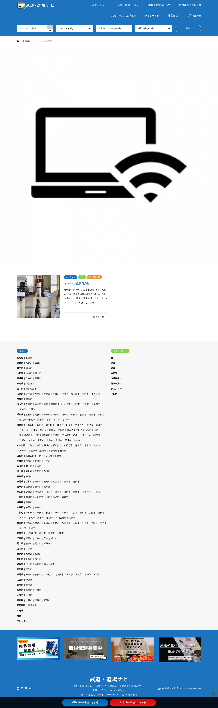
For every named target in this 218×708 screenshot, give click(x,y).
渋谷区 (88, 430)
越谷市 (54, 404)
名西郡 (29, 554)
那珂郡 (38, 394)
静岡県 (20, 481)
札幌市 (29, 358)
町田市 (69, 425)
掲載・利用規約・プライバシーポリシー (99, 695)
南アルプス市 (45, 456)
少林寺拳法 (116, 378)
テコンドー (116, 389)
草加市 (22, 409)
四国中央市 (49, 564)
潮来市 (47, 394)
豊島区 (49, 440)
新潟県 (20, 466)
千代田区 (30, 425)
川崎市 (22, 451)
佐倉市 (83, 414)
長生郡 (101, 414)
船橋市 (29, 414)
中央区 (77, 440)
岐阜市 (47, 487)
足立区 (31, 440)
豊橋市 (29, 492)
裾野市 (47, 481)
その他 (114, 394)
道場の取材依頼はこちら (133, 702)
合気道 (114, 373)
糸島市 (29, 574)
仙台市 (29, 378)
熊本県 (20, 590)
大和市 (31, 445)
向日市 (29, 507)
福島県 (20, 383)
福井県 (20, 476)
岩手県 (20, 368)
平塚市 (47, 445)
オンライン (22, 621)
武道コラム (101, 686)
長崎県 (20, 585)
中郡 (39, 445)
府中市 (90, 425)
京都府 (20, 507)
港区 (96, 430)
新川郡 (29, 471)
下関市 (29, 549)
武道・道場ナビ (109, 679)
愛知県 (20, 492)
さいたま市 (65, 404)
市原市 (56, 414)
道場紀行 (114, 686)
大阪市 (92, 512)
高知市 (29, 569)
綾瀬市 (43, 451)
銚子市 (65, 414)
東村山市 (50, 425)
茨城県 (20, 394)
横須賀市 (57, 445)
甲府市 (58, 456)
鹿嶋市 (29, 394)
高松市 (29, 559)
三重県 (20, 497)
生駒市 (60, 533)
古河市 (85, 394)
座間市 (63, 451)
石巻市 (38, 378)
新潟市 (38, 466)
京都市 (38, 507)
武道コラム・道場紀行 (123, 15)
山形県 (20, 373)
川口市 (76, 404)
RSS (30, 688)
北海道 (20, 358)
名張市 (29, 497)
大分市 (29, 595)
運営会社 (173, 15)
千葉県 (20, 414)
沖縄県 (20, 611)
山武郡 (22, 420)
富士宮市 (57, 481)
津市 (48, 497)
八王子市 (23, 430)
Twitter (22, 688)
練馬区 (70, 430)
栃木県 (20, 389)
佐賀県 (20, 580)
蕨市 (46, 404)
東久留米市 (24, 435)
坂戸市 (38, 404)
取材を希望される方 (190, 5)
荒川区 (68, 440)
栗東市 (29, 502)
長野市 (38, 461)
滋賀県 (20, 502)
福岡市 (87, 574)
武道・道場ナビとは (129, 5)
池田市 (101, 512)
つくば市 (75, 394)
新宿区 (22, 440)
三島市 (38, 481)
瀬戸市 (49, 492)
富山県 (20, 471)
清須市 (58, 492)
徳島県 (20, 554)
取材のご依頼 (99, 690)
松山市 (29, 564)
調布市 (96, 435)
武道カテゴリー (100, 5)
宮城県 (20, 378)
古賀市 (78, 574)
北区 (104, 435)
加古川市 (66, 523)
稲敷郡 (56, 394)
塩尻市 (29, 461)
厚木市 (87, 445)
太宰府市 (48, 574)
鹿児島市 (32, 605)
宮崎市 (38, 600)
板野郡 (38, 554)
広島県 (20, 538)
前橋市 (29, 399)
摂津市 (22, 518)
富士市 (67, 481)
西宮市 (38, 523)
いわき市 (30, 383)
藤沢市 (78, 445)
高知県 (20, 569)
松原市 (31, 518)
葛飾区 (76, 435)
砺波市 (38, 471)
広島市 (38, 538)
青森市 (38, 363)
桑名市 (56, 497)
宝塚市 (29, 523)
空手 (113, 358)
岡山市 (38, 543)
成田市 (74, 414)
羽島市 (29, 487)
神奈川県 (21, 445)
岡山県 (20, 543)
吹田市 (65, 512)
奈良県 (20, 533)
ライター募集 (152, 15)
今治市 (38, 564)
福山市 (54, 538)
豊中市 (83, 512)
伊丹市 (103, 523)
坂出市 (38, 559)
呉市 (46, 538)
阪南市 (49, 518)
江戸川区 (86, 435)
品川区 (79, 430)
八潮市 (31, 409)
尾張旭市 (39, 492)
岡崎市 (76, 492)
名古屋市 (86, 492)
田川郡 (96, 574)
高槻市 (72, 518)
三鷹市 (56, 435)
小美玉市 (95, 394)
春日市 (38, 574)
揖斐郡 (38, 487)
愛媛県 (20, 564)
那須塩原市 (31, 389)
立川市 (34, 430)
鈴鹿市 (65, 497)
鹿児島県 (21, 605)
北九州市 (59, 574)
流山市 (40, 420)
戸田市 (85, 404)
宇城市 (38, 590)
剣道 (113, 368)
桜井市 (42, 533)
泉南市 (40, 512)
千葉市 (31, 420)
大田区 (58, 440)
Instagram (18, 688)
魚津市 (47, 471)
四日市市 (39, 497)
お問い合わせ (193, 15)
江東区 (60, 425)
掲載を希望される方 (159, 5)
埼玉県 (20, 404)
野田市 (47, 414)
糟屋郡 (69, 574)
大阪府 (20, 512)
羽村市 (52, 430)
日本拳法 (115, 383)
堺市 (57, 512)
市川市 (56, 420)
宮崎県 (20, 600)
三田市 (76, 523)
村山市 (38, 373)
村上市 (29, 466)
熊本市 (29, 590)
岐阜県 (20, 487)
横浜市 (96, 445)
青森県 (20, 363)
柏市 (48, 420)
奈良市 (51, 533)
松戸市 (65, 420)
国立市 (43, 430)
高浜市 (67, 492)
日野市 (40, 425)
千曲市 (47, 461)
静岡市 (76, 481)
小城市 (29, 580)
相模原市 (32, 451)
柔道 (113, 363)
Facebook (26, 688)
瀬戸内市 (48, 543)
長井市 (29, 373)
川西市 (56, 523)
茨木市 (40, 518)
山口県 (20, 549)
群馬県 (20, 399)
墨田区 (99, 425)
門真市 (74, 512)
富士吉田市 (31, 456)
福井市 (29, 476)
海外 (19, 616)
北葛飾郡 (95, 404)
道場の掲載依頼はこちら (85, 702)
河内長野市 (60, 518)
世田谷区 (79, 425)
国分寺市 (46, 435)
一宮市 (96, 492)
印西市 (92, 414)
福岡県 (20, 574)
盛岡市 (29, 368)
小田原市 (68, 445)
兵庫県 (20, 523)
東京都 (20, 425)
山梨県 (20, 456)
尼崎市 (94, 523)
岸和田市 (30, 512)
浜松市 (29, 481)
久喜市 (29, 404)
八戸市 (29, 363)
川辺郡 (31, 528)
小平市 (36, 435)
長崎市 (29, 585)
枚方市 (49, 512)
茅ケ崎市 (53, 451)
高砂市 (47, 523)
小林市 (29, 600)
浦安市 (38, 414)
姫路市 (22, 528)
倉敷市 (29, 543)
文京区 (40, 440)
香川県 (20, 559)
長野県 (20, 461)
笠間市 (65, 394)
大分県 (20, 595)
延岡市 (47, 600)
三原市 (29, 538)
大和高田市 (31, 533)
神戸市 (85, 523)
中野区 (61, 430)
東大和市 (66, 435)
